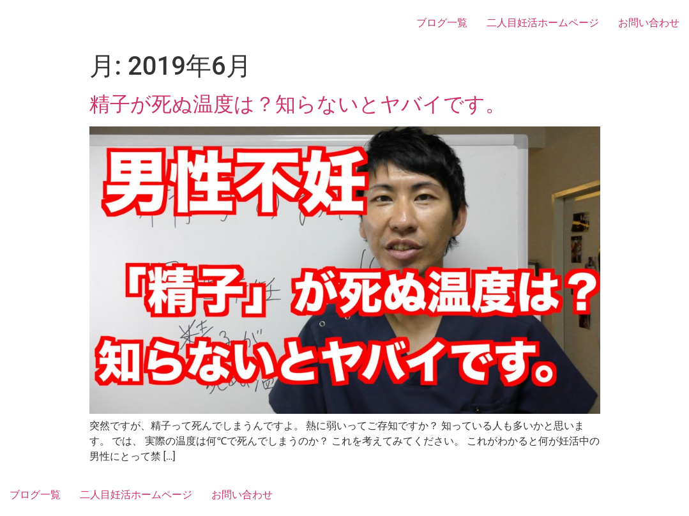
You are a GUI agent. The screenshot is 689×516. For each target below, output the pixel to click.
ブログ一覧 (441, 23)
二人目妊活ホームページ (543, 23)
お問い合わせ (648, 23)
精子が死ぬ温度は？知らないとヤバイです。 (297, 104)
